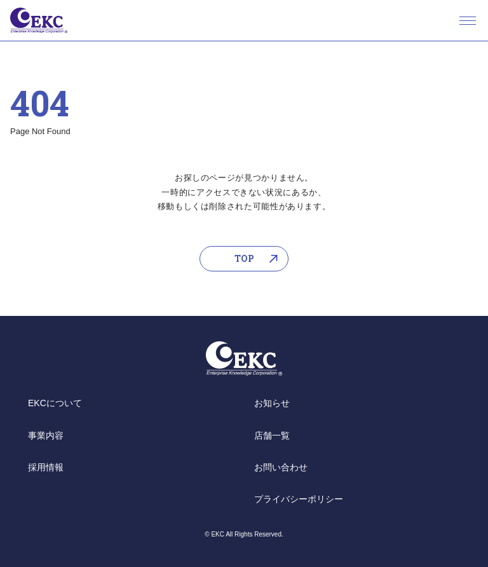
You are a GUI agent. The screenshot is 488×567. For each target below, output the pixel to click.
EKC (38, 20)
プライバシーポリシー (298, 499)
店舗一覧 (272, 435)
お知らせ (272, 403)
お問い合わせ (281, 467)
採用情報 (46, 467)
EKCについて (55, 403)
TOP (244, 258)
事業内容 (46, 435)
